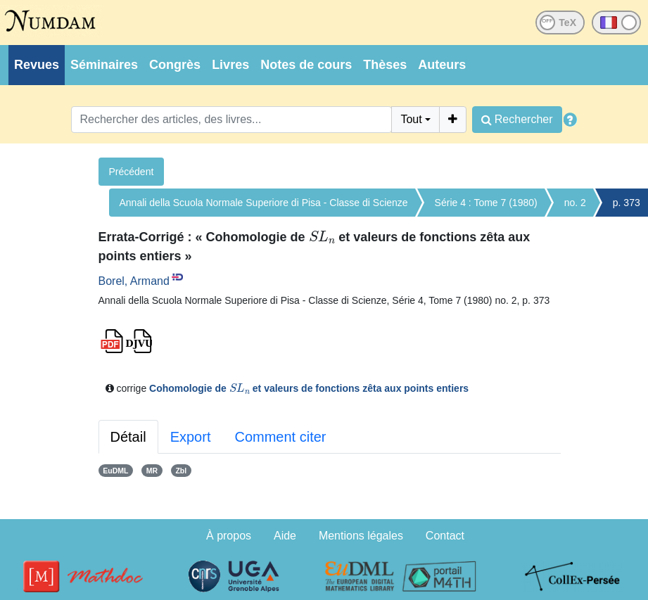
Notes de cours (306, 65)
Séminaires (104, 65)
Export (190, 437)
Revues (36, 65)
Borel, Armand (134, 281)
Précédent (131, 171)
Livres (230, 65)
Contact (445, 536)
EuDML (115, 470)
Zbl (180, 470)
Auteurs (442, 65)
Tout (410, 119)
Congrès (175, 65)
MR (152, 470)
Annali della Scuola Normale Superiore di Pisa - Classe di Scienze (264, 202)
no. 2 (575, 202)
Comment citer (280, 437)
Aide (285, 536)
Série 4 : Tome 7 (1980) (486, 202)
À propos (228, 536)
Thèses (385, 65)
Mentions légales (361, 536)
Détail (128, 437)
